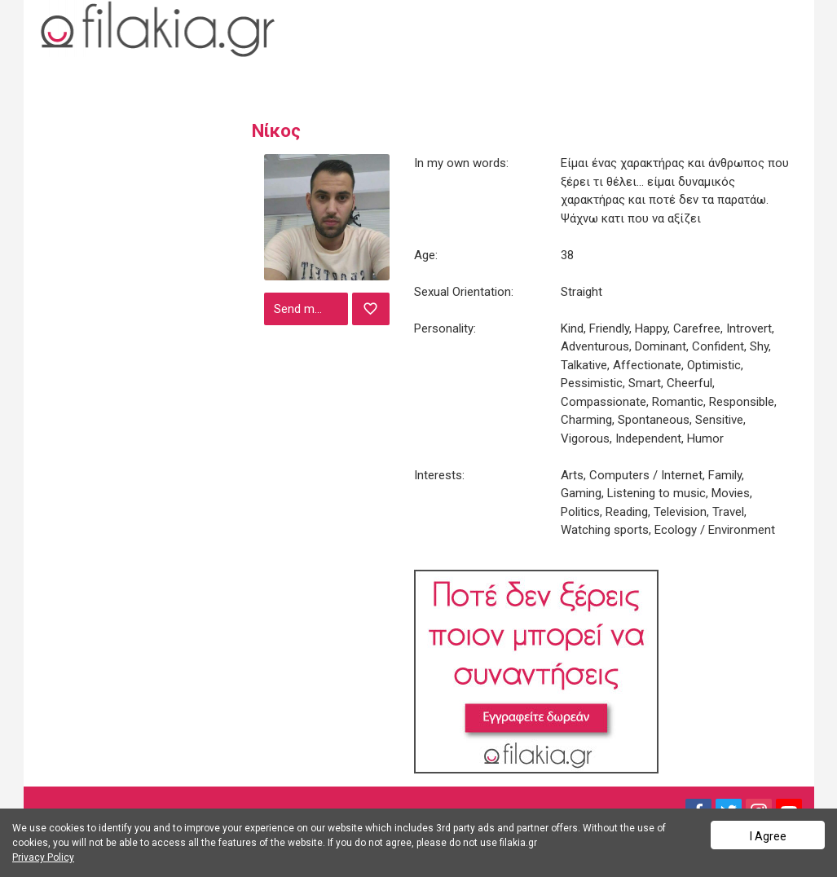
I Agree (768, 836)
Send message (309, 309)
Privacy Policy (43, 857)
